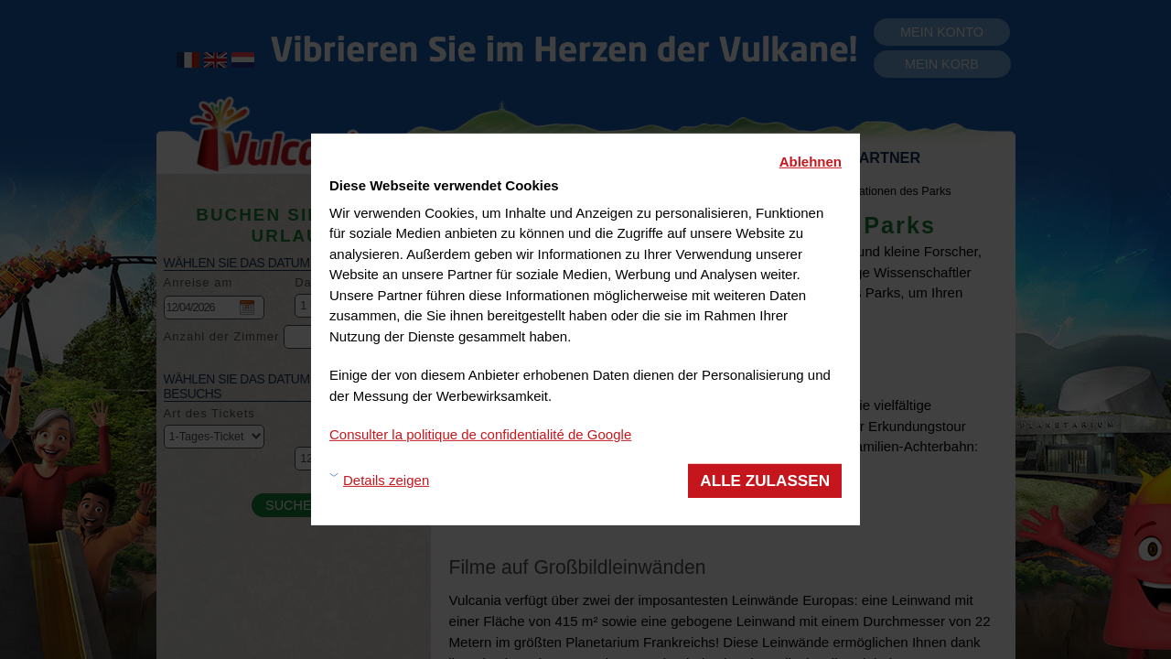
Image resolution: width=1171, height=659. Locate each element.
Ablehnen (810, 161)
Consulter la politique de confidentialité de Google (480, 434)
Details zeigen (386, 480)
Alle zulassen (765, 480)
